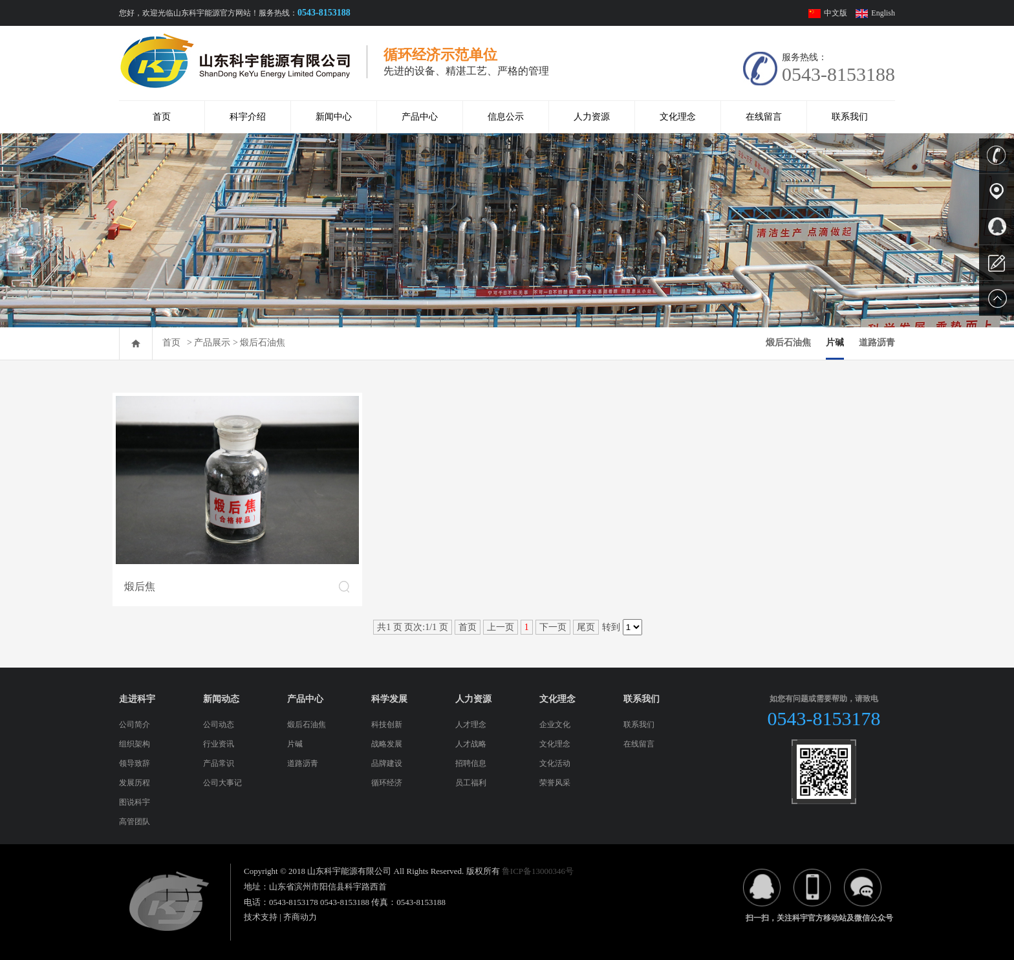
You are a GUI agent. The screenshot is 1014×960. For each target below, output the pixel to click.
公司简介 (134, 724)
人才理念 (470, 724)
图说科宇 (134, 802)
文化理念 (678, 117)
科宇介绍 (248, 117)
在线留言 (764, 117)
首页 (162, 117)
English (883, 12)
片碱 (835, 342)
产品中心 (420, 117)
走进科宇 (137, 699)
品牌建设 (386, 763)
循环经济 (386, 782)
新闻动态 (221, 699)
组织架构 (134, 743)
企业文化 (554, 724)
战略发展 (386, 743)
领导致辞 (134, 763)
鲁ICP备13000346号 (538, 871)
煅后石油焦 (262, 342)
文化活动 (554, 763)
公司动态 (218, 724)
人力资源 (592, 117)
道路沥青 (877, 342)
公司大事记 (222, 782)
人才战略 (470, 743)
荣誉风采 (554, 782)
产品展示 (212, 342)
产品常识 (218, 763)
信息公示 (506, 117)
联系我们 (850, 117)
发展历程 (134, 782)
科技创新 (386, 724)
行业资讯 (218, 743)
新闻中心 (334, 117)
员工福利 (470, 782)
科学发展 (389, 699)
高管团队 (134, 821)
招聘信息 (470, 763)
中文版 (836, 12)
